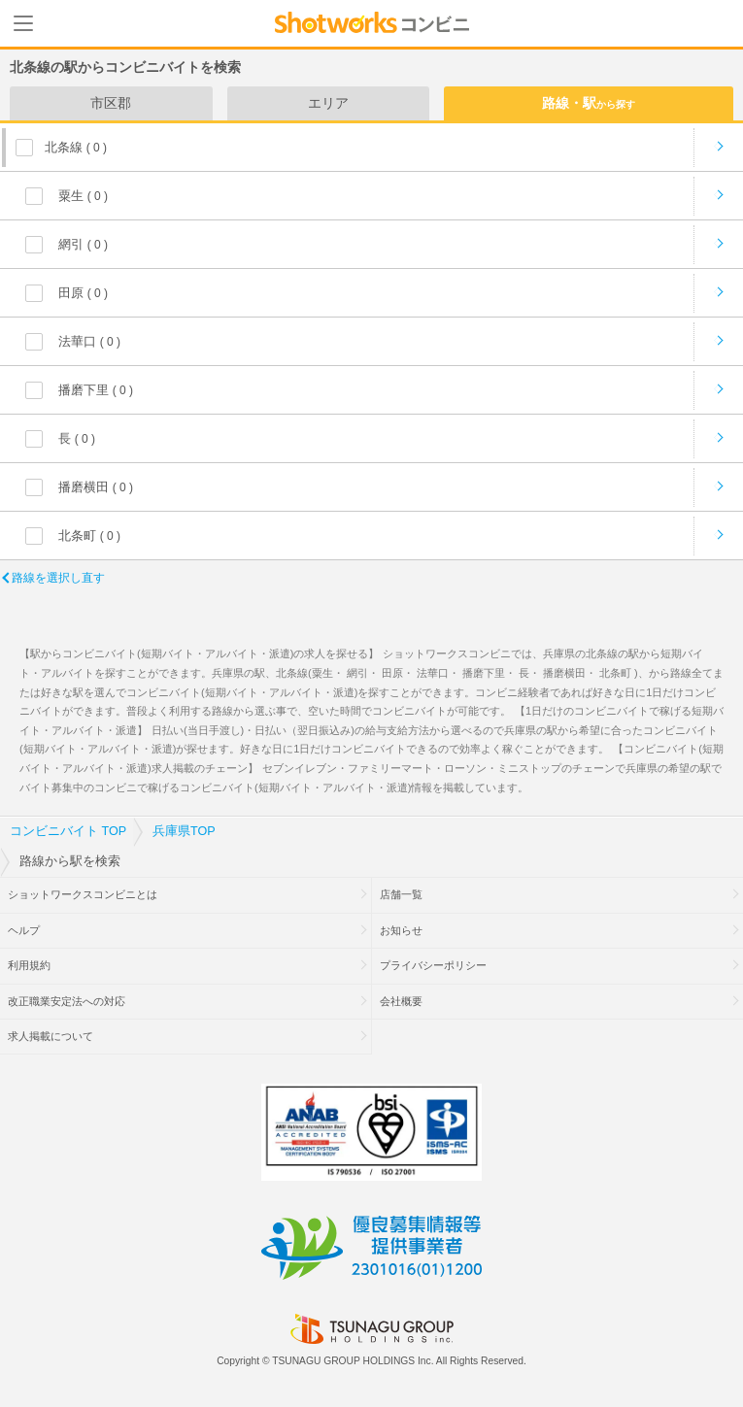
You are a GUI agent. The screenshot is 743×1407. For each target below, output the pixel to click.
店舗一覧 (401, 894)
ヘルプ (24, 930)
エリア (328, 103)
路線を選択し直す (58, 578)
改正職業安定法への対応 (66, 1001)
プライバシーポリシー (433, 965)
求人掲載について (50, 1036)
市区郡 (110, 103)
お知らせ (401, 930)
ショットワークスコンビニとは (82, 894)
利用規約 (29, 965)
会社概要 (401, 1001)
